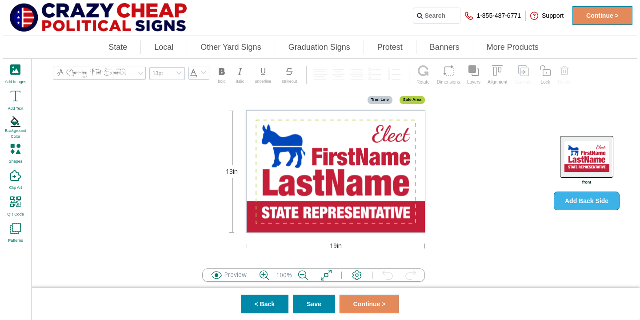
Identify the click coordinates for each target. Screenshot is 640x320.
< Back (265, 304)
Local (163, 47)
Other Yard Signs (230, 47)
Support (547, 16)
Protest (390, 47)
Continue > (602, 15)
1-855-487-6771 (493, 16)
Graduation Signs (319, 47)
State (117, 47)
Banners (445, 47)
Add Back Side (586, 200)
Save (314, 304)
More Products (513, 47)
